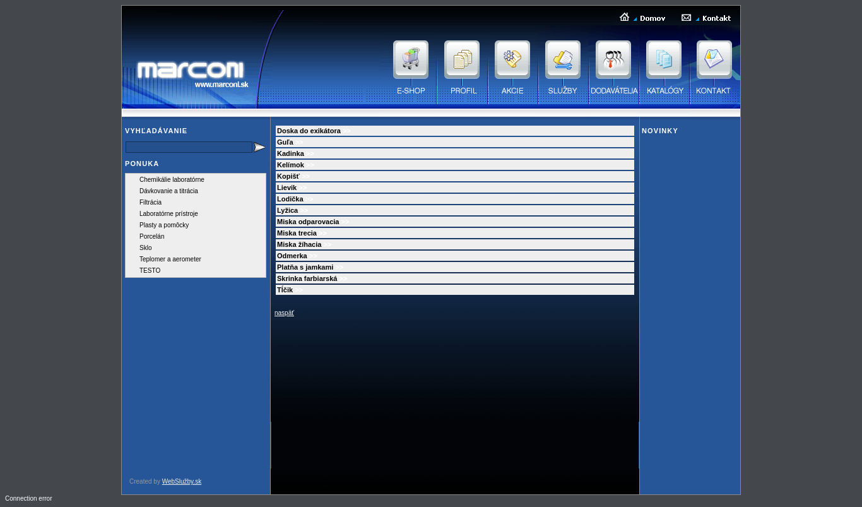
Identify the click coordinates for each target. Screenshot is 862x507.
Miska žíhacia (299, 244)
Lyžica (287, 210)
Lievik (287, 187)
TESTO (149, 270)
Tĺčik (285, 290)
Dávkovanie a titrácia (168, 191)
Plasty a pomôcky (164, 225)
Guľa (285, 142)
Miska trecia (297, 233)
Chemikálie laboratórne (171, 179)
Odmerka (292, 255)
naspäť (284, 312)
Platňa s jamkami (305, 267)
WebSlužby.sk (181, 481)
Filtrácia (150, 202)
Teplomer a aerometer (170, 259)
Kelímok (290, 165)
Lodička (290, 199)
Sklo (145, 247)
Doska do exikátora (309, 130)
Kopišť (288, 176)
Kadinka (290, 153)
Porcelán (151, 236)
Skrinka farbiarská (307, 278)
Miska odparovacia (308, 221)
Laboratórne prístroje (168, 213)
